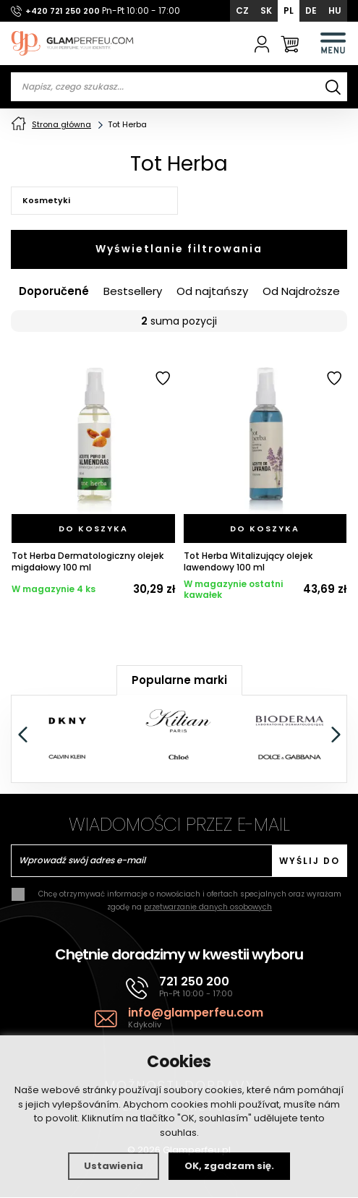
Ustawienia (113, 1166)
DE (311, 10)
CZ (242, 10)
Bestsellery (132, 292)
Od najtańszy (212, 292)
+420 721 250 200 (62, 11)
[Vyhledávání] (179, 86)
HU (334, 10)
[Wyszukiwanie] (332, 86)
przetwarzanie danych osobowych (208, 907)
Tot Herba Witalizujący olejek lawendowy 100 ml (248, 563)
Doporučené (54, 292)
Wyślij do (309, 861)
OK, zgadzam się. (229, 1166)
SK (266, 10)
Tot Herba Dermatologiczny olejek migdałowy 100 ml (87, 563)
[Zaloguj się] (262, 43)
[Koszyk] (290, 43)
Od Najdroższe (301, 292)
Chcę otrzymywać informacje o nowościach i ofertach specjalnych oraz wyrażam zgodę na (189, 901)
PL (289, 10)
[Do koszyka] (93, 529)
